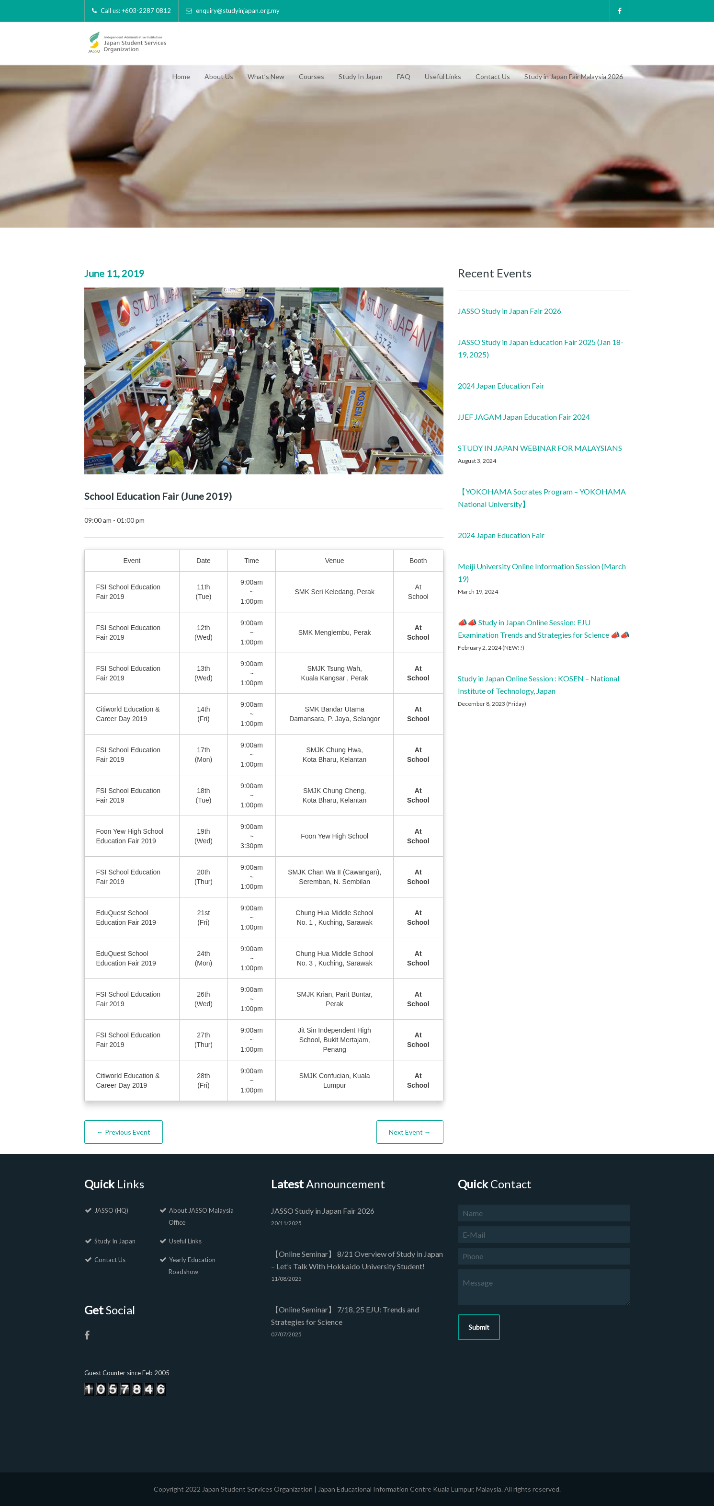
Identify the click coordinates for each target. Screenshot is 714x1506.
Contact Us (493, 76)
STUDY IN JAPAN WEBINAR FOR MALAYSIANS (540, 447)
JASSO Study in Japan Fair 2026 (509, 310)
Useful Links (443, 76)
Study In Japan (361, 76)
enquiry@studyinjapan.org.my (238, 10)
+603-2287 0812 (146, 10)
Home (181, 76)
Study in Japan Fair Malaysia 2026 (573, 76)
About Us (218, 76)
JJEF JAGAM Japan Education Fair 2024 (524, 416)
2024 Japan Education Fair (501, 385)
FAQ (403, 76)
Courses (311, 76)
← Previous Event (123, 1132)
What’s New (266, 76)
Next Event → (410, 1132)
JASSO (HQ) (111, 1210)
